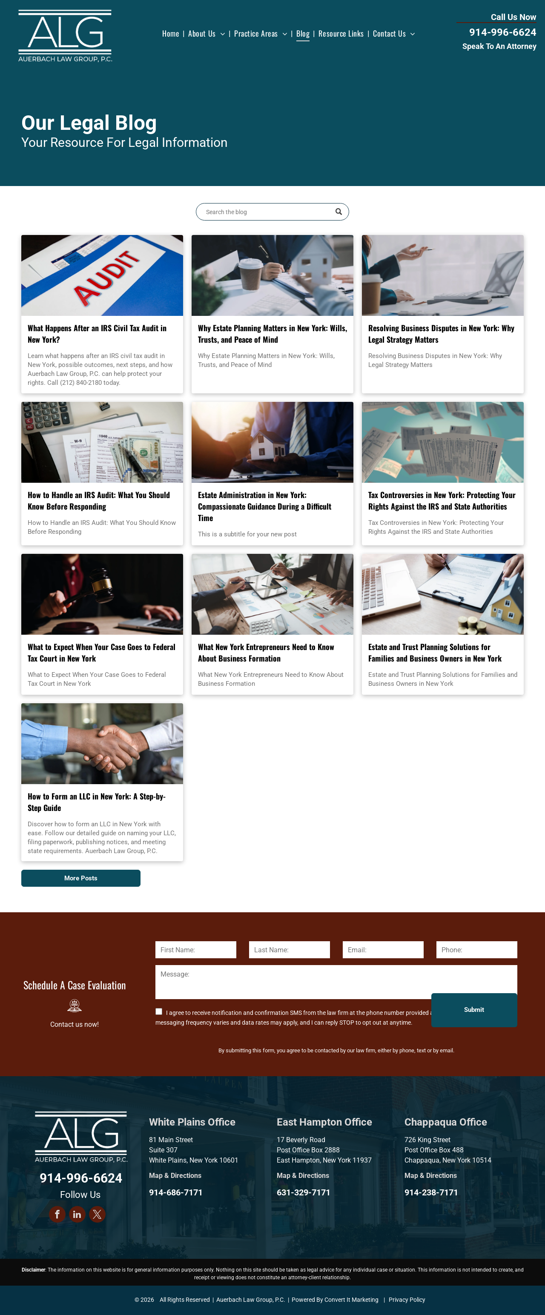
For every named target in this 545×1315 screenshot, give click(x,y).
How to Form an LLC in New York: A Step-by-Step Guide (97, 802)
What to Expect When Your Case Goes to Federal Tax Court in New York (101, 652)
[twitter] (97, 1215)
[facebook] (57, 1215)
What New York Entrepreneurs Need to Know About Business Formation (266, 652)
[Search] (272, 212)
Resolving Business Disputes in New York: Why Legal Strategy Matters (441, 333)
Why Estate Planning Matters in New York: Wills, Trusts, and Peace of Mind (272, 333)
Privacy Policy (407, 1299)
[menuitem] (172, 33)
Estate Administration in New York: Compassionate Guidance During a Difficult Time (264, 506)
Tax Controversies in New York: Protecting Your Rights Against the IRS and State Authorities (442, 500)
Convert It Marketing (351, 1299)
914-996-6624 (502, 32)
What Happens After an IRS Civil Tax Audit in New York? (97, 333)
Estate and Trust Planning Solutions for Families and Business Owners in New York (435, 652)
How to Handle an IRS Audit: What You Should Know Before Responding (99, 500)
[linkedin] (77, 1215)
